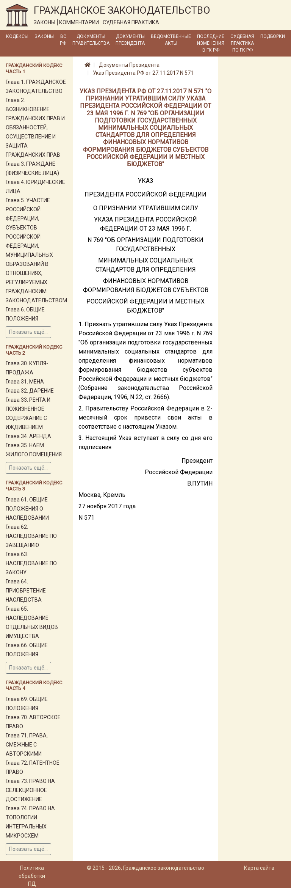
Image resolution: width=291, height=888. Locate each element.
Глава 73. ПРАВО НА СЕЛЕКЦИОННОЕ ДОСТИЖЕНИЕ (30, 790)
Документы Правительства (91, 40)
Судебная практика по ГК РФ (242, 43)
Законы (44, 36)
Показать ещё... (28, 332)
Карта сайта (259, 868)
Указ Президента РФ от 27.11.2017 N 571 (143, 73)
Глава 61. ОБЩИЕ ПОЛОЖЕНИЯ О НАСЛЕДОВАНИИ (27, 509)
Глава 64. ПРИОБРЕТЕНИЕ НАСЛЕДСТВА (26, 590)
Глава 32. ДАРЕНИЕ (30, 391)
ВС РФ (63, 40)
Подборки (272, 36)
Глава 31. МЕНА (25, 382)
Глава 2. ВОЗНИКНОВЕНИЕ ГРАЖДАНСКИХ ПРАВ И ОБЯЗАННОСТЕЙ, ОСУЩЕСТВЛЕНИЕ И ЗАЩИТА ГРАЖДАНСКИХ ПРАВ (35, 127)
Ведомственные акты (171, 40)
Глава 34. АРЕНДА (28, 436)
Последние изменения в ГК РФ (210, 43)
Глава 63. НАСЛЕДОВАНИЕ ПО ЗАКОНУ (31, 563)
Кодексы (17, 36)
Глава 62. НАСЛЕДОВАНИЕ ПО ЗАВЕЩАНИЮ (31, 536)
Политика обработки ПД (32, 876)
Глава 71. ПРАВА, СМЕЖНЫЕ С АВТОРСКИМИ (27, 744)
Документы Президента (130, 40)
